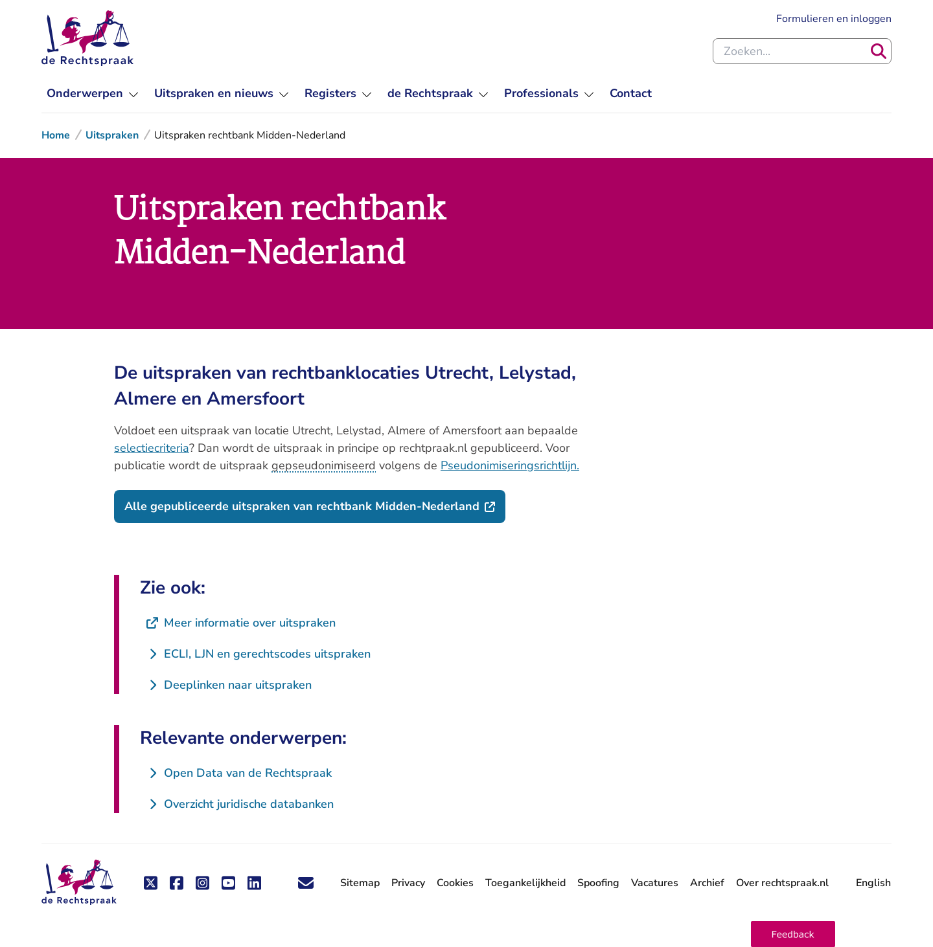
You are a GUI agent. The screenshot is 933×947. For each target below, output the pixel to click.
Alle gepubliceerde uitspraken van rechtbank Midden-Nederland (314, 505)
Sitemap (360, 883)
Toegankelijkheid (525, 883)
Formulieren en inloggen (834, 19)
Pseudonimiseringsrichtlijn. (510, 465)
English (873, 883)
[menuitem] (92, 93)
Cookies (455, 883)
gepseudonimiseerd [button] (323, 465)
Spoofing (598, 883)
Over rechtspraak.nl (782, 883)
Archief (707, 883)
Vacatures (654, 883)
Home (55, 135)
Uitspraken (112, 135)
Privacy (408, 883)
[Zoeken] (879, 51)
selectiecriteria (151, 448)
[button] (793, 934)
